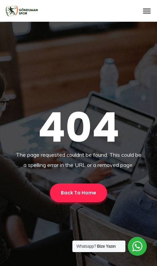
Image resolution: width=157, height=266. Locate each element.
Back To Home (78, 192)
